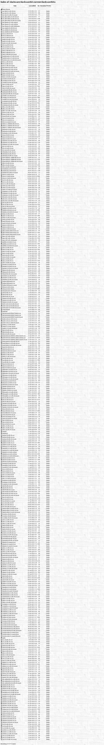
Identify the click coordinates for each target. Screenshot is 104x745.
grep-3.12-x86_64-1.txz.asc (9, 251)
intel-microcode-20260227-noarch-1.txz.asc (13, 317)
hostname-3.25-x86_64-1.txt (9, 275)
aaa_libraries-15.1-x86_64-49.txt (10, 22)
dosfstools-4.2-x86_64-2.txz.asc (10, 133)
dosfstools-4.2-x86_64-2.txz (9, 131)
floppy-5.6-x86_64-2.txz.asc (9, 217)
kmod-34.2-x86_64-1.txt (8, 347)
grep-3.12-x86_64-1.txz (8, 249)
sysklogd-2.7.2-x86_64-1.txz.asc (10, 613)
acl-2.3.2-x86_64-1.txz (8, 35)
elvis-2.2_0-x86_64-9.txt (8, 174)
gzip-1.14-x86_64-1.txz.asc (9, 262)
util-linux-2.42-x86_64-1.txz (9, 703)
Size (39, 5)
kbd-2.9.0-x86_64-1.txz (8, 332)
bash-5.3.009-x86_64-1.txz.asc (10, 54)
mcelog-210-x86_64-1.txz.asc (9, 439)
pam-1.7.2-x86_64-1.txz (8, 521)
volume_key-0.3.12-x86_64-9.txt (10, 707)
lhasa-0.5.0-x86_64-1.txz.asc (9, 367)
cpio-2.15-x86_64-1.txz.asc (9, 88)
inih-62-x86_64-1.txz (7, 294)
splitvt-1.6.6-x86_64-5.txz (9, 600)
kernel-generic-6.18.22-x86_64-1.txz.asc (12, 345)
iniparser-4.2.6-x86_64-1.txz (9, 300)
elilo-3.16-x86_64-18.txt (8, 163)
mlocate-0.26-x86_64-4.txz (9, 459)
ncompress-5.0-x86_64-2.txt (9, 480)
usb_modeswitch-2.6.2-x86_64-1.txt (11, 679)
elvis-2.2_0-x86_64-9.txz (8, 176)
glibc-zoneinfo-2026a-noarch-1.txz (11, 232)
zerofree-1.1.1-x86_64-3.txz (9, 731)
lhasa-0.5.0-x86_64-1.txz (8, 365)
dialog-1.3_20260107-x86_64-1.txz (11, 125)
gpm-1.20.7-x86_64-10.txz (9, 238)
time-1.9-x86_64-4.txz (8, 652)
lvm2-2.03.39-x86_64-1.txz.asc (10, 418)
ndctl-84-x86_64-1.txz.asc (9, 489)
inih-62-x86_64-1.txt (7, 292)
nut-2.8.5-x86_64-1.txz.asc (9, 500)
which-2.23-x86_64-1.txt (8, 713)
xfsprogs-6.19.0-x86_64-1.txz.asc (10, 722)
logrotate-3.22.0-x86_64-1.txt (9, 403)
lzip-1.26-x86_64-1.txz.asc (9, 424)
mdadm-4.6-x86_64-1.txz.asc (9, 444)
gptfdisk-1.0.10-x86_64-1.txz (9, 243)
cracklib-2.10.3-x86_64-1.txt (9, 95)
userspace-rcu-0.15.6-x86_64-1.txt (10, 690)
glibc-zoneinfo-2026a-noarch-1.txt (10, 230)
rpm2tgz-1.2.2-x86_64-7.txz (9, 566)
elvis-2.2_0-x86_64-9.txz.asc (9, 178)
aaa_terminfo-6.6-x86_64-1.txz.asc (11, 31)
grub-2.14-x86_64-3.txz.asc (9, 257)
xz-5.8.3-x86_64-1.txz (8, 726)
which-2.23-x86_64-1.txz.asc (9, 716)
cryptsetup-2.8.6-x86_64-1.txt (9, 101)
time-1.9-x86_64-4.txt (8, 651)
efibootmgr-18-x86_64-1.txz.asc (10, 155)
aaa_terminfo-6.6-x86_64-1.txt (10, 28)
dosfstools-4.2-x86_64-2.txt (9, 129)
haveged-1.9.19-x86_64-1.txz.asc (10, 268)
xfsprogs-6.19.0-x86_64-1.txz (9, 720)
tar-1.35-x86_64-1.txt (7, 639)
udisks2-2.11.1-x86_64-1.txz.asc (10, 666)
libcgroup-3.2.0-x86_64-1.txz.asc (10, 384)
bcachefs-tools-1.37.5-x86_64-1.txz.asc (12, 59)
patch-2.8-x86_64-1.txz (8, 527)
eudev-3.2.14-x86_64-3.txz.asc (10, 189)
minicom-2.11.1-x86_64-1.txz (9, 448)
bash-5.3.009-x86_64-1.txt (9, 50)
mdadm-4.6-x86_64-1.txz (8, 442)
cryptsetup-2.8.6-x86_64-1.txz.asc (10, 105)
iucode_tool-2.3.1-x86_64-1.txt (10, 318)
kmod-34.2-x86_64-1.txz (8, 348)
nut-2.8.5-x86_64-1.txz (8, 499)
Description (43, 5)
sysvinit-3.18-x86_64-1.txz (9, 622)
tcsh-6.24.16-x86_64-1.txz (9, 647)
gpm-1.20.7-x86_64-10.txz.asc (10, 240)
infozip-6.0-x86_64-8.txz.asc (9, 290)
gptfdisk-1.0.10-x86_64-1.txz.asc (10, 245)
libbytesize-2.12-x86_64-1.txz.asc (10, 379)
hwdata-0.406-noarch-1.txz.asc (10, 285)
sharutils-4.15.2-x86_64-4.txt (9, 587)
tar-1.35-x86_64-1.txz (8, 641)
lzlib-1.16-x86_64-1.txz (8, 427)
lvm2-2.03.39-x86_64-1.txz (9, 416)
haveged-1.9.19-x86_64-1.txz (9, 266)
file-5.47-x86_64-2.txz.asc (9, 206)
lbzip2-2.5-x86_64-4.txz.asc (9, 356)
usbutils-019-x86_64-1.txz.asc (10, 688)
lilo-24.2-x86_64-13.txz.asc (9, 401)
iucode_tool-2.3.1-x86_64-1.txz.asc (11, 322)
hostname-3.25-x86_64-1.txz (9, 277)
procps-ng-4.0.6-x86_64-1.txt (9, 553)
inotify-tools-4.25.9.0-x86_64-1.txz (11, 305)
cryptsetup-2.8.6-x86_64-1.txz (10, 103)
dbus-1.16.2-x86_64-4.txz (9, 108)
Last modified (32, 5)
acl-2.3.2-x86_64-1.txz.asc (9, 37)
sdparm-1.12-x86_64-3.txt (9, 570)
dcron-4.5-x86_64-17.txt (8, 112)
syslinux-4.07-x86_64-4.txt (9, 615)
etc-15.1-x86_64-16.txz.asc (9, 183)
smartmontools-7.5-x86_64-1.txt (10, 592)
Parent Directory (6, 9)
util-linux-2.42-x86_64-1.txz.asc (10, 705)
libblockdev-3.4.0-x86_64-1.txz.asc (11, 373)
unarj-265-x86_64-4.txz (8, 669)
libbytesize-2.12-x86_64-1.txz (9, 377)
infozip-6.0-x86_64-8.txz (8, 288)
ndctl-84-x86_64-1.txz (8, 487)
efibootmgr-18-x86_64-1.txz (9, 153)
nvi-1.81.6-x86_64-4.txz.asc (9, 506)
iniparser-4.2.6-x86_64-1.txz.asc (10, 302)
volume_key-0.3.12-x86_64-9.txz (10, 709)
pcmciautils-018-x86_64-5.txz (9, 538)
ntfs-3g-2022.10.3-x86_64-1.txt (10, 491)
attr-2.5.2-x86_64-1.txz (8, 46)
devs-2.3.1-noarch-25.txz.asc (9, 121)
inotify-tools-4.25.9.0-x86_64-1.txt (11, 303)
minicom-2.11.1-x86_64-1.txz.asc (10, 450)
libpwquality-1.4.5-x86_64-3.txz (10, 394)
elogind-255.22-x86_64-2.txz (9, 170)
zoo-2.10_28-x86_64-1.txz (9, 737)
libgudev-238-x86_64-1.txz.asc (10, 390)
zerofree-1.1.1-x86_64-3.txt (9, 729)
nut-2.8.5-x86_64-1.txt (8, 497)
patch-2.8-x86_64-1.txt (8, 525)
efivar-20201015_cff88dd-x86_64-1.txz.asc (13, 161)
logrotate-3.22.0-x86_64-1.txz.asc (10, 407)
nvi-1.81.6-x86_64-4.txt (8, 502)
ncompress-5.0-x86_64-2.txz (9, 482)
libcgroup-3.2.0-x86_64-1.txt (9, 380)
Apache (14, 743)
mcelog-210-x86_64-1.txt (8, 435)
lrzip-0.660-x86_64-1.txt (8, 409)
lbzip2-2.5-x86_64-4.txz (8, 354)
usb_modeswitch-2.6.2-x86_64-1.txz (11, 681)
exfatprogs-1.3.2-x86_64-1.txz (10, 193)
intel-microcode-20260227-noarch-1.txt (12, 313)
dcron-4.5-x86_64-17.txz (8, 114)
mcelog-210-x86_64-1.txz (9, 437)
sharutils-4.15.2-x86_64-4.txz (9, 589)
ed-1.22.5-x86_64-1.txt (8, 146)
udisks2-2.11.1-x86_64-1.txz (9, 664)
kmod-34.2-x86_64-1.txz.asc (9, 350)
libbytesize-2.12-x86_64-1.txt (9, 375)
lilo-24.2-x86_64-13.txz (8, 399)
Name (15, 5)
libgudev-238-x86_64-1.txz (9, 388)
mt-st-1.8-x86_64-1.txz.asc (9, 472)
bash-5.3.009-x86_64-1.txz (9, 52)
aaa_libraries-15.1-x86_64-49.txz (10, 24)
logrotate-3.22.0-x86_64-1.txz (9, 405)
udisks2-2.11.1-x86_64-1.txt (9, 662)
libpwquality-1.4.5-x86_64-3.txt (10, 392)
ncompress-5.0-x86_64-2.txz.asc (10, 484)
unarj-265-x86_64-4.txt (8, 667)
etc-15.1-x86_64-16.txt (8, 180)
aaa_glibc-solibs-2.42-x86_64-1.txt (11, 16)
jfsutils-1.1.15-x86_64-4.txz (9, 326)
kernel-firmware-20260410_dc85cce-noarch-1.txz (14, 337)
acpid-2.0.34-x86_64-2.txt (9, 39)
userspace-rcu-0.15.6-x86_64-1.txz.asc (11, 694)
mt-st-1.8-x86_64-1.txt (8, 469)
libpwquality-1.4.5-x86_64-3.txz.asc (11, 395)
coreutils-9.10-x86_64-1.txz (9, 80)
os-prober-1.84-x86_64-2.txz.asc (10, 517)
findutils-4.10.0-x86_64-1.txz (9, 210)
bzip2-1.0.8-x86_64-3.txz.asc (9, 76)
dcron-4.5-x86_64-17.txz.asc (9, 116)
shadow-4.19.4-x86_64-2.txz (9, 583)
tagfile (4, 637)
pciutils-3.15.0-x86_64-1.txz (9, 532)
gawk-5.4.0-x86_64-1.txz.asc (9, 223)
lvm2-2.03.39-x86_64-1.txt (9, 414)
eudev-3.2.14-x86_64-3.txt (9, 185)
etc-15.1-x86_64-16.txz (8, 181)
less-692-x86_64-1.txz (8, 360)
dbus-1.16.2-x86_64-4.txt (8, 106)
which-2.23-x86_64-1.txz (8, 714)
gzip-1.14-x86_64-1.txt (8, 258)
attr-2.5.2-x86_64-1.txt (8, 44)
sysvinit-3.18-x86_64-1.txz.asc (10, 624)
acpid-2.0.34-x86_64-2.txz (9, 41)
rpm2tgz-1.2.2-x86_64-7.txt (9, 564)
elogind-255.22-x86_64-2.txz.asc (10, 172)
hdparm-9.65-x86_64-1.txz (9, 272)
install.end (5, 311)
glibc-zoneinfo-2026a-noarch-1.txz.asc (11, 234)
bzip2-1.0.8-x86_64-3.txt (8, 73)
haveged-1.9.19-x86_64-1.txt (9, 264)
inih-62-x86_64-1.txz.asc (8, 296)
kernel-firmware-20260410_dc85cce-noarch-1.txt (14, 335)
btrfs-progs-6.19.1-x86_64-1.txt (10, 67)
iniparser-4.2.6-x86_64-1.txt (9, 298)
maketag (4, 431)
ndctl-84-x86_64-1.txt (8, 485)
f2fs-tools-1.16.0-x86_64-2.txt (10, 196)
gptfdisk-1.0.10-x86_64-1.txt (9, 242)
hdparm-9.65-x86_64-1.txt (9, 270)
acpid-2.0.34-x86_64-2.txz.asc (10, 43)
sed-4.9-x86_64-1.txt (7, 576)
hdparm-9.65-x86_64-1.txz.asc (10, 273)
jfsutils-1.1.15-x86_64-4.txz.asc (10, 328)
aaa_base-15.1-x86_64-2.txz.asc (10, 14)
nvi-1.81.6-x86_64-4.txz (8, 504)
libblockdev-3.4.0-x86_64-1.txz (10, 371)
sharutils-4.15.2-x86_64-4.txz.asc (10, 591)
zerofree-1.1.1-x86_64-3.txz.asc (10, 733)
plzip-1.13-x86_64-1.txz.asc (9, 551)
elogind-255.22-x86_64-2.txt (9, 168)
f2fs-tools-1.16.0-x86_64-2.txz (10, 198)
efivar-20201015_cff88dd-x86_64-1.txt (12, 157)
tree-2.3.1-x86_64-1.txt (8, 656)
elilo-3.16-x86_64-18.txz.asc (9, 166)
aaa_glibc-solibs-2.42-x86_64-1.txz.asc (12, 20)
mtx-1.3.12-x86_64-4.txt (8, 474)
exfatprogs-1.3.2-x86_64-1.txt (9, 191)
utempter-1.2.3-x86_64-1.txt (9, 696)
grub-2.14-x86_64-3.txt (8, 253)
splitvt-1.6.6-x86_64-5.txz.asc (9, 602)
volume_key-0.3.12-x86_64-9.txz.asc (11, 711)
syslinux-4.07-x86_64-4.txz (9, 617)
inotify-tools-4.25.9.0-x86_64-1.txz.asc (12, 307)
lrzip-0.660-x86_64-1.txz (8, 410)
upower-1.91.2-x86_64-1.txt (9, 673)
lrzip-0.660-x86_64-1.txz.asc (9, 412)
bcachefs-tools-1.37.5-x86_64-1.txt (11, 56)
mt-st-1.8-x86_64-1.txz (8, 470)
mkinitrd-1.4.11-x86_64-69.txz (10, 454)
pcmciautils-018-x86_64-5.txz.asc (10, 540)
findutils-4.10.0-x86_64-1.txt (9, 208)
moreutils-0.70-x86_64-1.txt (9, 463)
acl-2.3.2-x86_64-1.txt (8, 33)
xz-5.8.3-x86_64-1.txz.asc (9, 728)
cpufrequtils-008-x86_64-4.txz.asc (10, 93)
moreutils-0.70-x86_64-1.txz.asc (10, 467)
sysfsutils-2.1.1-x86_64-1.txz (9, 606)
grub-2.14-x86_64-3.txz (8, 255)
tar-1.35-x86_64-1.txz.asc (8, 643)
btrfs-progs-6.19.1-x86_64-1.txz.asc (11, 71)
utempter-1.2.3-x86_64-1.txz (9, 698)
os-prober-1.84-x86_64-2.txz (9, 515)
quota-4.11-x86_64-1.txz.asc (9, 562)
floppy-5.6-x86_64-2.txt (8, 213)
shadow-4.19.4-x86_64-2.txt (9, 581)
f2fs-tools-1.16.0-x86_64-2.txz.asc (10, 200)
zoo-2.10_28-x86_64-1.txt (9, 735)
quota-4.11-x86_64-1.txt (8, 559)
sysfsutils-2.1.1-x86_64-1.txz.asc (10, 607)
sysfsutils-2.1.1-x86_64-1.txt (9, 604)
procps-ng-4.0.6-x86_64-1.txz (9, 555)
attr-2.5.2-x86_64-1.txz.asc (9, 48)
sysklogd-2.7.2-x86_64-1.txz (9, 611)
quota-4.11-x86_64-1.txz (8, 561)
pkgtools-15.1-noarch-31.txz (9, 544)
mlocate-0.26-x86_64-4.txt (9, 457)
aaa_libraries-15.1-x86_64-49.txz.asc (11, 26)
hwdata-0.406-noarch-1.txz (9, 283)
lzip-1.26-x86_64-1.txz (8, 422)
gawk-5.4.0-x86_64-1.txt (8, 219)
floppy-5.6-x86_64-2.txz (8, 215)
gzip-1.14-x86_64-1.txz (8, 260)
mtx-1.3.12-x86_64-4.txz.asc (9, 478)
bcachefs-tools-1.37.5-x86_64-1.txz (11, 58)
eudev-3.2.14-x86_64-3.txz (9, 187)
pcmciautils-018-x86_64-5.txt (9, 536)
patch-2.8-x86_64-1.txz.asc (9, 529)
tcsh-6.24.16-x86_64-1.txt (9, 645)
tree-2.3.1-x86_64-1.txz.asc (9, 660)
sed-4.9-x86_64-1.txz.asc (8, 579)
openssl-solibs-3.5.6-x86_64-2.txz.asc (11, 512)
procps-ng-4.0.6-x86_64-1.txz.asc (10, 557)
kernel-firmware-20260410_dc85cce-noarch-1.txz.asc (15, 339)
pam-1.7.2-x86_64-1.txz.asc (9, 523)
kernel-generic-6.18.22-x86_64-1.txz (11, 343)
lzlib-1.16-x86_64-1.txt (8, 425)
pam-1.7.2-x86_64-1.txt (8, 519)
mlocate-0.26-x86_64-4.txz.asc (10, 461)
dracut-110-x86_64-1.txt (8, 135)
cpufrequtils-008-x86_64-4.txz (10, 91)
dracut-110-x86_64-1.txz (8, 136)
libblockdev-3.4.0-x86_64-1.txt (10, 369)
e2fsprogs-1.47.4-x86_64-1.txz (10, 142)
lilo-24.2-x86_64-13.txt (8, 397)
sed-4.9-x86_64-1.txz (7, 577)
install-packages (6, 309)
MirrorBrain (3, 743)
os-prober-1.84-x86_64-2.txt (9, 514)
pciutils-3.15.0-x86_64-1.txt (9, 531)
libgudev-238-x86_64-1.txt (9, 386)
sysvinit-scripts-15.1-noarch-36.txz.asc (11, 636)
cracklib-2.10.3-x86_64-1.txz (9, 97)
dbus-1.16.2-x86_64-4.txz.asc (9, 110)
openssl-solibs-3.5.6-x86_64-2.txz (10, 510)
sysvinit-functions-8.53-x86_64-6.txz (11, 628)
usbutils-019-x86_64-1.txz (9, 686)
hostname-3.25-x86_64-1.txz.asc (10, 279)
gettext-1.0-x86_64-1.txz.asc (9, 228)
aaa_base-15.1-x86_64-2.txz (9, 13)
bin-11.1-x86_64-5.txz (8, 63)
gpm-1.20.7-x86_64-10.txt (9, 236)
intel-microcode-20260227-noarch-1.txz (12, 315)
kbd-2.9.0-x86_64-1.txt (8, 330)
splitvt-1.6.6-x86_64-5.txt (8, 598)
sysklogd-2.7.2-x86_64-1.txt (9, 609)
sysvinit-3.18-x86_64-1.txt (9, 621)
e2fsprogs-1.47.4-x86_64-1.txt (10, 140)
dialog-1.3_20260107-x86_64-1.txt (11, 123)
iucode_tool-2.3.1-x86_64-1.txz (10, 320)
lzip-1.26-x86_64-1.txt (8, 420)
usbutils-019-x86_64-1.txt (9, 684)
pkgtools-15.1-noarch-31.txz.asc (10, 546)
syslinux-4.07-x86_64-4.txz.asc (10, 619)
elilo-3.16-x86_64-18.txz (8, 165)
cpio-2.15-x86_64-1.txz (8, 86)
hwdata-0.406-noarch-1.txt (9, 281)
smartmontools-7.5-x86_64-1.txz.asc (11, 596)
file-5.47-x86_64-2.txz (8, 204)
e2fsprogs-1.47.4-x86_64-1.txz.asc (11, 144)
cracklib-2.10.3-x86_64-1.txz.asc (10, 99)
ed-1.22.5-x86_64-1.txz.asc (9, 150)
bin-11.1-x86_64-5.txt (8, 61)
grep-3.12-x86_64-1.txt (8, 247)
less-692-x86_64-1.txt (8, 358)
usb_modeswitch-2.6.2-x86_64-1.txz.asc (12, 683)
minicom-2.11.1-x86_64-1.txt (9, 446)
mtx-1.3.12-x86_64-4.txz (8, 476)
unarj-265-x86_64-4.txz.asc (9, 671)
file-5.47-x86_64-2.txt (8, 202)
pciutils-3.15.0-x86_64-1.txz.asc (10, 534)
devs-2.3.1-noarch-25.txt (8, 118)
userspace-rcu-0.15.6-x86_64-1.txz (11, 692)
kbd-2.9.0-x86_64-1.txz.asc (9, 333)
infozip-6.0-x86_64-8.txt (8, 287)
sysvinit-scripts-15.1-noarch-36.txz (11, 634)
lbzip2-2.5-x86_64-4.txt (8, 352)
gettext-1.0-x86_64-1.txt (8, 225)
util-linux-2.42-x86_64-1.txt (9, 701)
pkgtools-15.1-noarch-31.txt (9, 542)
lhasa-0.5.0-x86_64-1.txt (8, 363)
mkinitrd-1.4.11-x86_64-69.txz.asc (11, 455)
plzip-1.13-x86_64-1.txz (8, 549)
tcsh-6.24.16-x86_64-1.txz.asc (10, 649)
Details (48, 11)
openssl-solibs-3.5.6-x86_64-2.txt (10, 508)
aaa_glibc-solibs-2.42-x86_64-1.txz (11, 18)
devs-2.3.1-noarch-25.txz (8, 120)
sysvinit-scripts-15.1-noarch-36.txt (10, 632)
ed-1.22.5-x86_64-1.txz (8, 148)
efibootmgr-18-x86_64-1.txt (9, 151)
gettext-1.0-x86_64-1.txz (8, 226)
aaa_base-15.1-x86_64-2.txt (9, 11)
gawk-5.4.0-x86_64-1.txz (8, 221)
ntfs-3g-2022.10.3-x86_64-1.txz (10, 493)
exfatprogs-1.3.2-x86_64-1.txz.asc (10, 195)
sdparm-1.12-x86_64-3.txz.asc (10, 574)
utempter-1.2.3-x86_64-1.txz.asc (10, 699)
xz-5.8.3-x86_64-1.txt (8, 724)
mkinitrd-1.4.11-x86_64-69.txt (10, 452)
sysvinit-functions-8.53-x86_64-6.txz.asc (12, 630)
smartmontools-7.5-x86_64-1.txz (10, 594)
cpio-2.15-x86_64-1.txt (8, 84)
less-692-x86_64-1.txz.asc (9, 362)
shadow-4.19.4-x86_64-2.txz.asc (10, 585)
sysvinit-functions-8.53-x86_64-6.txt (11, 626)
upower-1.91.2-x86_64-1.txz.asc (10, 677)
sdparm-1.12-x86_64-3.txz (9, 572)
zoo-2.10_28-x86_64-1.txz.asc (10, 739)
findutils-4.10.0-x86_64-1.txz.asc (10, 211)
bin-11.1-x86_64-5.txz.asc (9, 65)
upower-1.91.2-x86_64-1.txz (9, 675)
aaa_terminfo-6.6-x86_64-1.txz (10, 29)
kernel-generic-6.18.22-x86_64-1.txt (11, 341)
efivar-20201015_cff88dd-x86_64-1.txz (12, 159)
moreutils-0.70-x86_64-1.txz (9, 465)
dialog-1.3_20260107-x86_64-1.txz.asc (12, 127)
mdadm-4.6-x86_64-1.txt (8, 440)
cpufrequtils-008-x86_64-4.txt (9, 90)
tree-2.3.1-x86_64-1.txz (8, 658)
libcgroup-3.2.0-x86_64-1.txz (9, 382)
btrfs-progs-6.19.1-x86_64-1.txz (10, 69)
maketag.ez (5, 433)
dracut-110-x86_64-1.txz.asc (9, 138)
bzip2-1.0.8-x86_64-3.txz (8, 74)
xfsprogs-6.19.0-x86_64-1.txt (9, 718)
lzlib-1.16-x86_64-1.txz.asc (9, 429)
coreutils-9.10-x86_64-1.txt (9, 78)
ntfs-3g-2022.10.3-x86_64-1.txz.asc (11, 495)
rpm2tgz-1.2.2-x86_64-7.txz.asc (10, 568)
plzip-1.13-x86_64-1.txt (8, 547)
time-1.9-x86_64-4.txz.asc (9, 654)
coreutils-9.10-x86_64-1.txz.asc (10, 82)
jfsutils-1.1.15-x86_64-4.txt (9, 324)
